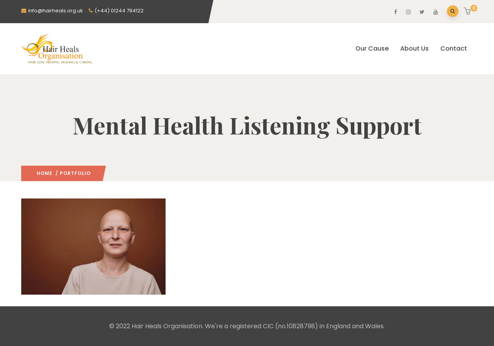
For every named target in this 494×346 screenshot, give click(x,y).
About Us (414, 48)
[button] (468, 12)
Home (44, 173)
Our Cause (372, 48)
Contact (453, 48)
